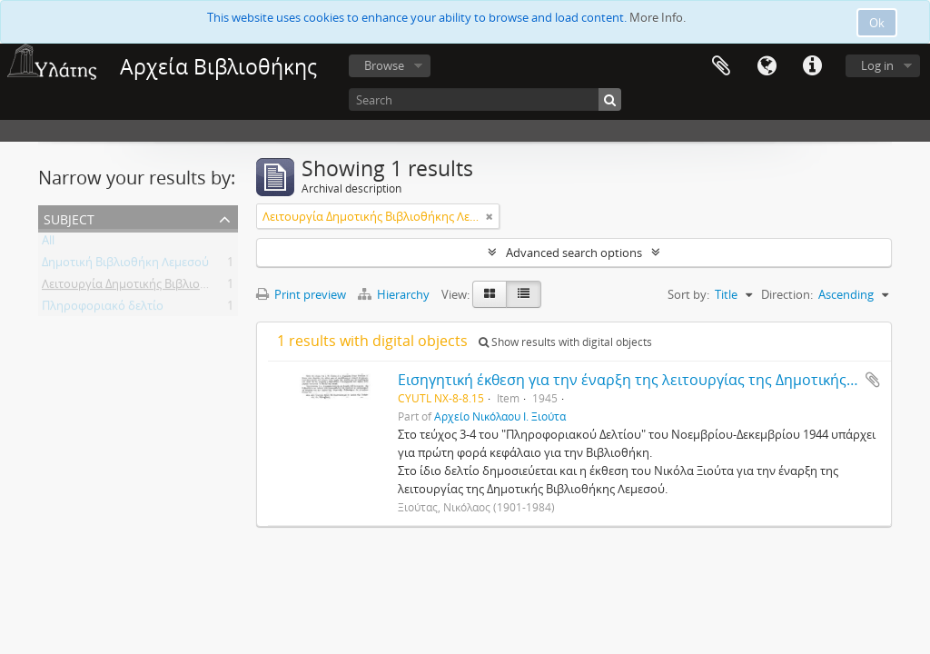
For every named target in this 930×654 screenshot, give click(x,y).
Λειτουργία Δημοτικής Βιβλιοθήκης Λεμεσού (162, 287)
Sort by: (688, 294)
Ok (877, 23)
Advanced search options (574, 252)
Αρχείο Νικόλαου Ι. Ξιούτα (500, 416)
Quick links (812, 66)
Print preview (301, 294)
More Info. (657, 17)
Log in (877, 65)
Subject (69, 217)
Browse (384, 65)
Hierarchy (395, 294)
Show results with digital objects (565, 342)
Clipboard (721, 66)
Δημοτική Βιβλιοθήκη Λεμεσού (125, 265)
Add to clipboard (873, 380)
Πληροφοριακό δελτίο (102, 309)
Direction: (787, 294)
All (48, 243)
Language (766, 66)
